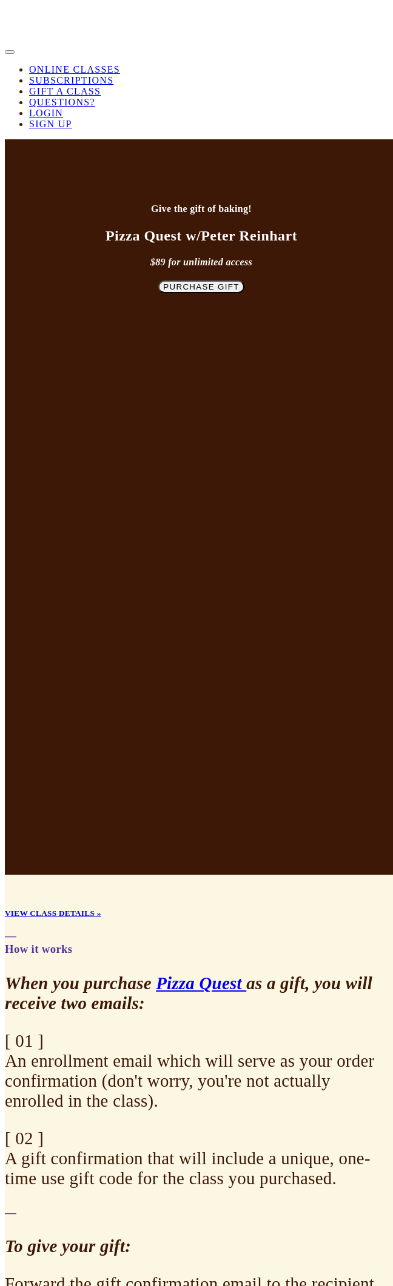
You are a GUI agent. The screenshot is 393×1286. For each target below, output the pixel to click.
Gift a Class (65, 91)
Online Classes (74, 69)
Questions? (62, 102)
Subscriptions (71, 80)
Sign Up (50, 124)
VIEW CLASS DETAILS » (53, 913)
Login (46, 113)
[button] (10, 52)
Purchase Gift (201, 286)
